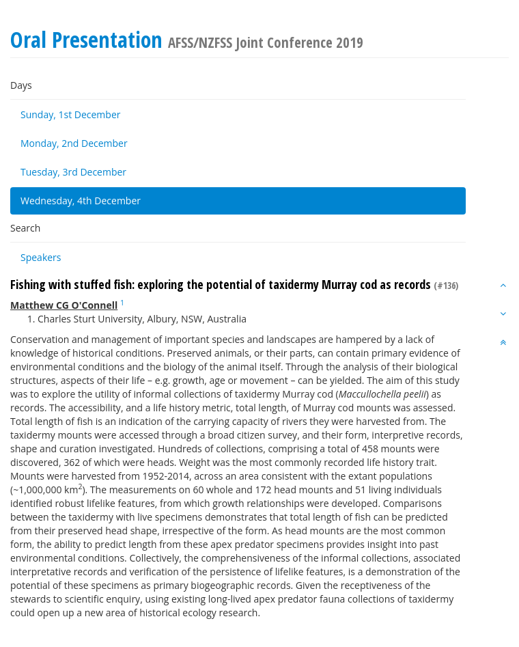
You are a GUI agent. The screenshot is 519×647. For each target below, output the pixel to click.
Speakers (40, 257)
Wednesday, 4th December (80, 200)
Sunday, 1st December (70, 114)
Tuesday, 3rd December (73, 171)
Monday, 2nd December (74, 143)
